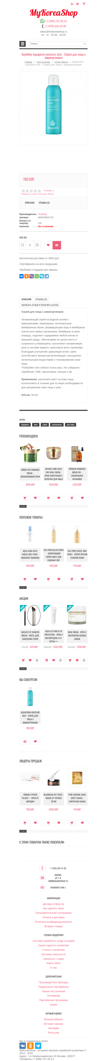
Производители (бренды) (53, 976)
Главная (28, 62)
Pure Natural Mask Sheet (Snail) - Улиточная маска (77, 792)
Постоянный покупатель (73, 3)
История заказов (53, 1017)
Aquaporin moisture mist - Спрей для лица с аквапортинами (30, 711)
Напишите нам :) (58, 881)
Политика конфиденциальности (53, 915)
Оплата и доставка (53, 911)
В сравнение (37, 654)
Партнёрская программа (53, 994)
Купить (25, 492)
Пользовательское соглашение (53, 906)
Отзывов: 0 (49, 190)
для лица (70, 418)
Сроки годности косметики (53, 939)
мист (36, 418)
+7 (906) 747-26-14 (56, 20)
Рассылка (53, 1026)
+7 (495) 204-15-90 (55, 25)
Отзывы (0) (44, 202)
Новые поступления (53, 985)
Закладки (53, 1022)
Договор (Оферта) (53, 897)
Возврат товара (53, 920)
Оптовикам (53, 989)
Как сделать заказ (53, 902)
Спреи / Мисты (61, 62)
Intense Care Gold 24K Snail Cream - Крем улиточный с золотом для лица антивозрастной (53, 468)
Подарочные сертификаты (53, 980)
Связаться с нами (53, 952)
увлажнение (57, 418)
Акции (53, 998)
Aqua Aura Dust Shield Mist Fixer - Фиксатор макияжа (30, 548)
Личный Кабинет (53, 1013)
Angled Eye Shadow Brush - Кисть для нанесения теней (30, 630)
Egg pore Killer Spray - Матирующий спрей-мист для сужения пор (53, 549)
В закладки (48, 245)
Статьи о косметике (53, 943)
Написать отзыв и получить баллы (37, 194)
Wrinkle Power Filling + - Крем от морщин (30, 792)
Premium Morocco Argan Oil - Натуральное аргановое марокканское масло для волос (77, 470)
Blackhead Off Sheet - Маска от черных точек (54, 792)
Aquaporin (25, 418)
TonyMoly (42, 214)
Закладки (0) (78, 3)
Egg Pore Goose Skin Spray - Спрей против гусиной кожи (77, 549)
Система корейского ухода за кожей (53, 934)
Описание (29, 202)
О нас (53, 961)
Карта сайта (53, 957)
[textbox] (58, 43)
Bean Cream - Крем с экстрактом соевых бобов (77, 630)
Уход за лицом (43, 62)
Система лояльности (53, 948)
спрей (45, 418)
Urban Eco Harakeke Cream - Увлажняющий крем (30, 467)
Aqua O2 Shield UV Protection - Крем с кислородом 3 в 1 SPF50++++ (53, 630)
